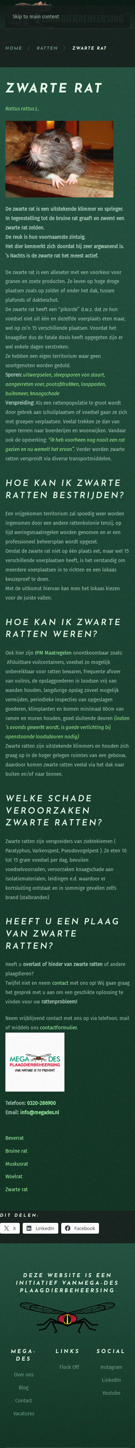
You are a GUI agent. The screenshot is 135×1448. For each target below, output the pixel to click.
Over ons (23, 1374)
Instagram (111, 1367)
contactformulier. (59, 1027)
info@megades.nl (39, 1112)
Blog (23, 1387)
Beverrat (14, 1138)
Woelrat (13, 1176)
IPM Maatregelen (53, 653)
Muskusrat (16, 1164)
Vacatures (23, 1413)
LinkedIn (111, 1380)
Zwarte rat (16, 1189)
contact (60, 983)
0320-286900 (41, 1103)
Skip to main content (36, 16)
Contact (23, 1400)
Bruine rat (16, 1151)
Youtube (111, 1393)
